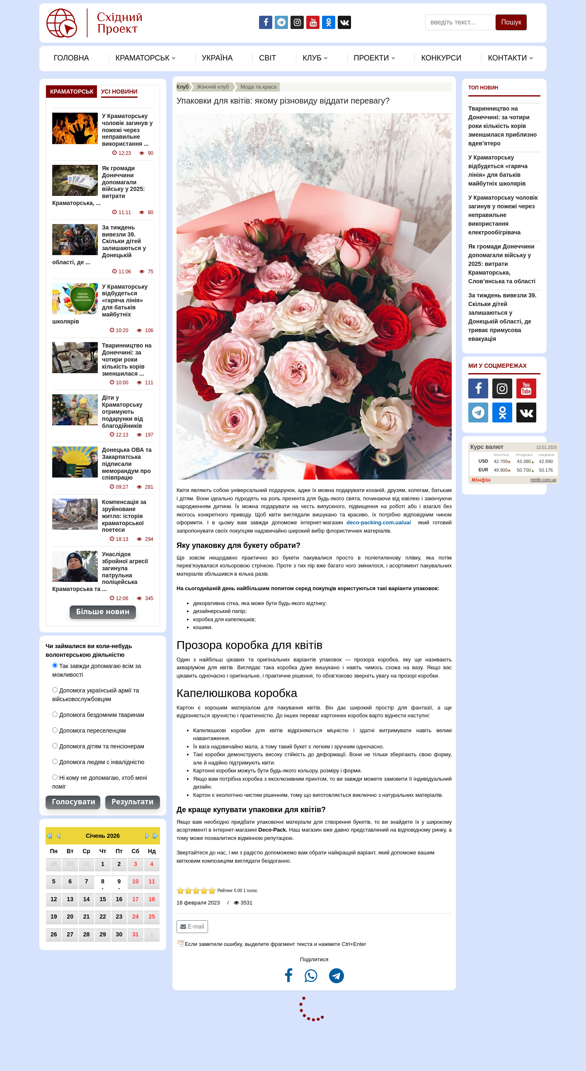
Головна (71, 58)
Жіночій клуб (213, 87)
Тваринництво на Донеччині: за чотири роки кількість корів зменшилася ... (126, 359)
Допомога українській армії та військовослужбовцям (95, 694)
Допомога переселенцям (89, 730)
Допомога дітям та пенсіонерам (98, 746)
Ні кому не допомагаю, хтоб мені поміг (99, 782)
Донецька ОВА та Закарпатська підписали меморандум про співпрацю (127, 463)
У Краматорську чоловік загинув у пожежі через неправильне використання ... (127, 130)
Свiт (267, 58)
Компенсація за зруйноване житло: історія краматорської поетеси (124, 516)
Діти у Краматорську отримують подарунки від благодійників (122, 411)
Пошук (511, 22)
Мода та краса (258, 87)
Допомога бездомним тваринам (98, 715)
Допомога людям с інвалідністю (98, 762)
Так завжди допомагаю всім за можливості (96, 670)
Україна (217, 58)
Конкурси (441, 58)
